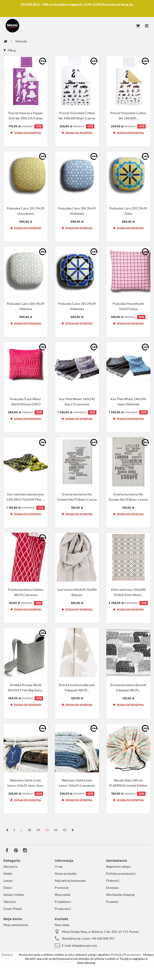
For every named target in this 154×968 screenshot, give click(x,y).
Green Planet (12, 909)
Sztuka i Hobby (13, 895)
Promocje (62, 887)
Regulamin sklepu (118, 866)
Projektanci (63, 902)
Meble (7, 873)
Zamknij (7, 954)
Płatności (112, 880)
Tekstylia (9, 902)
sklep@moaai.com (84, 945)
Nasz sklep (62, 925)
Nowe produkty (66, 873)
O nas (59, 866)
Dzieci (7, 887)
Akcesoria (10, 866)
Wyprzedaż (62, 895)
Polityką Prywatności (126, 954)
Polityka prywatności (121, 873)
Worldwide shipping (120, 895)
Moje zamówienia (15, 925)
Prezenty (112, 902)
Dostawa (112, 887)
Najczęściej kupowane (70, 880)
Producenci (63, 909)
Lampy (8, 880)
